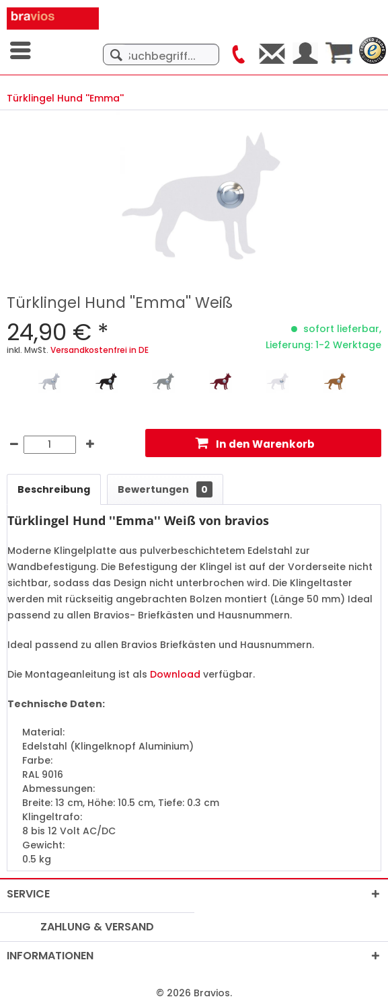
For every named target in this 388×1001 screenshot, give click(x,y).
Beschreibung (53, 489)
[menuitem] (21, 50)
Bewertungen (165, 489)
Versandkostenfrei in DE (99, 350)
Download (175, 674)
